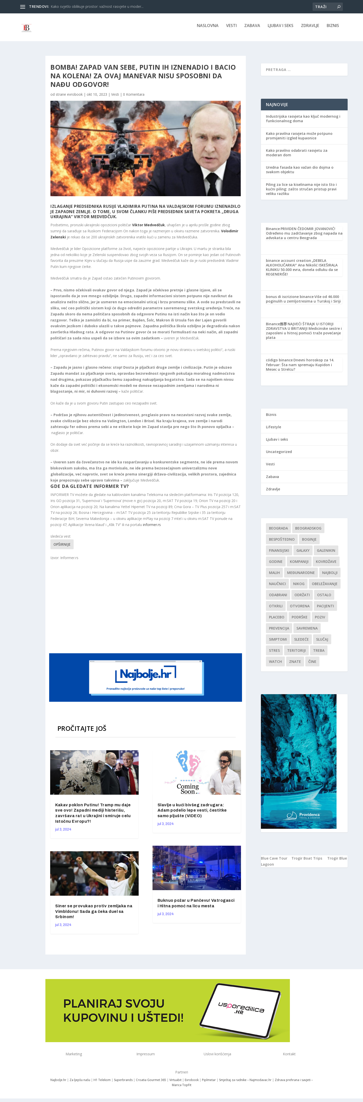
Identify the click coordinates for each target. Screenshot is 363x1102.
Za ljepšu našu (80, 1083)
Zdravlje (310, 29)
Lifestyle (273, 430)
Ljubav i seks (280, 29)
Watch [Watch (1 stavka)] (275, 665)
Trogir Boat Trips (306, 861)
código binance (279, 363)
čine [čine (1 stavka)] (312, 665)
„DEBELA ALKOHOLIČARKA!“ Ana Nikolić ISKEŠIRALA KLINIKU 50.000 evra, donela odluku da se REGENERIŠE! (302, 271)
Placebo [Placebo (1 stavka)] (276, 620)
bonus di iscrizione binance (290, 300)
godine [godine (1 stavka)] (276, 565)
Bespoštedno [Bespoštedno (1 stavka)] (282, 542)
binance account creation (288, 264)
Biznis (333, 29)
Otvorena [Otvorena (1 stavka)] (300, 609)
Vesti (231, 29)
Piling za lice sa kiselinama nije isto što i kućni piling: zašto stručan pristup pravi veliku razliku (301, 192)
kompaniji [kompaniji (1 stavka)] (299, 565)
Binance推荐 (276, 327)
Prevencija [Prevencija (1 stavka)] (279, 631)
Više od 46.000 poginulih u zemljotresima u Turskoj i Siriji (303, 302)
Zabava (252, 29)
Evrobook (192, 1083)
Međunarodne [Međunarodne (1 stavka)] (301, 576)
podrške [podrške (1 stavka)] (300, 620)
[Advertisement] (146, 610)
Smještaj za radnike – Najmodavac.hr (245, 1083)
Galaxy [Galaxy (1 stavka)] (303, 554)
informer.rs (152, 528)
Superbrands (123, 1083)
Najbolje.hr (58, 1083)
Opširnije (62, 547)
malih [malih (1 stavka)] (274, 576)
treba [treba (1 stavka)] (318, 654)
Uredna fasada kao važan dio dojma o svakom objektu (300, 173)
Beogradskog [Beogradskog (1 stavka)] (308, 531)
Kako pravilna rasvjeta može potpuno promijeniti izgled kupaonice (299, 139)
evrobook (75, 97)
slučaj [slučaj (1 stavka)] (322, 642)
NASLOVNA (208, 29)
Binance (273, 232)
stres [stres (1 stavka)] (274, 654)
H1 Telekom (102, 1083)
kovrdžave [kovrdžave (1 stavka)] (326, 565)
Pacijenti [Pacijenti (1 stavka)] (325, 609)
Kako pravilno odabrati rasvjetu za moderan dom (296, 156)
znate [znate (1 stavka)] (295, 665)
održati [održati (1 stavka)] (302, 598)
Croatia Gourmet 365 (151, 1083)
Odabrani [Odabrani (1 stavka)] (278, 598)
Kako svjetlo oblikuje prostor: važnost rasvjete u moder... (97, 6)
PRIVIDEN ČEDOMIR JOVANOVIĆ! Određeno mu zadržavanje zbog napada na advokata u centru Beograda (304, 237)
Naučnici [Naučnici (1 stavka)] (277, 587)
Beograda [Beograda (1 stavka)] (278, 531)
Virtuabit (175, 1083)
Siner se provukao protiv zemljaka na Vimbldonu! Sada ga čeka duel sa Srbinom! (93, 915)
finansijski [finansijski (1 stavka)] (279, 554)
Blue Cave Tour (274, 861)
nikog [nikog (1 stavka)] (299, 587)
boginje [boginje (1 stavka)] (309, 542)
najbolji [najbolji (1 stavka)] (330, 576)
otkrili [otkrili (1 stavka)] (276, 609)
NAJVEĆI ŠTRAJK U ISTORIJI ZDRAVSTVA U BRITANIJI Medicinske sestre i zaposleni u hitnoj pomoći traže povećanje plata (304, 334)
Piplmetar (208, 1083)
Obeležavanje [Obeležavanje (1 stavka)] (325, 587)
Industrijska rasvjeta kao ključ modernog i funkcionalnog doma (303, 122)
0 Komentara (133, 97)
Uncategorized (279, 455)
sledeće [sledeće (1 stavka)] (301, 642)
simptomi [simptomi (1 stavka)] (278, 642)
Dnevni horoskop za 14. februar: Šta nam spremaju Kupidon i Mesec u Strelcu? (300, 368)
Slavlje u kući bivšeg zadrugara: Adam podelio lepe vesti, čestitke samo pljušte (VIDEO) (192, 814)
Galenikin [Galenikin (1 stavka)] (326, 554)
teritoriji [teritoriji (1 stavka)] (296, 654)
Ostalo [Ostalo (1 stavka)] (324, 598)
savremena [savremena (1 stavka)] (307, 631)
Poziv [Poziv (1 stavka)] (320, 620)
